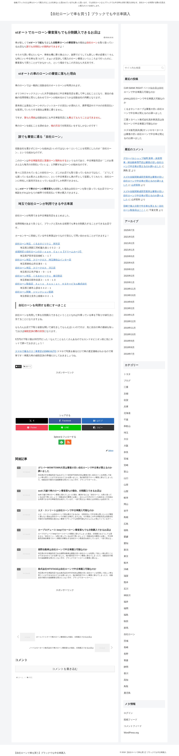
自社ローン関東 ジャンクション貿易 (34, 292)
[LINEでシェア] (65, 427)
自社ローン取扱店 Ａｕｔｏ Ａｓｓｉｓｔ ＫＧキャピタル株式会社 (51, 284)
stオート (27, 366)
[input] (144, 68)
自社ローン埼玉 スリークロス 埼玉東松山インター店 (43, 260)
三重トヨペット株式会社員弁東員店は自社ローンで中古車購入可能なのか (144, 121)
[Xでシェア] (32, 421)
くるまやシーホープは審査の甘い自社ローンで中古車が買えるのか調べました (144, 111)
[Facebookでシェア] (65, 421)
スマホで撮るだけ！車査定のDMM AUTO (35, 351)
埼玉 (18, 366)
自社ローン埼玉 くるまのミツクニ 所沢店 (37, 244)
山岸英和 (135, 185)
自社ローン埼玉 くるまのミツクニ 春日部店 (38, 276)
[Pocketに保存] (32, 427)
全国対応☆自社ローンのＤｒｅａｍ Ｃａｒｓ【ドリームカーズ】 (48, 251)
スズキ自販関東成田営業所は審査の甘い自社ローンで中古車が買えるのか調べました (143, 181)
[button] (98, 427)
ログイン (128, 713)
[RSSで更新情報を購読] (67, 442)
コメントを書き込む (65, 669)
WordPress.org (131, 732)
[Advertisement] (65, 392)
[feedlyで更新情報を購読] (62, 442)
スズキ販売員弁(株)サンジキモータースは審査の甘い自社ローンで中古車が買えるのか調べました (144, 134)
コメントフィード (133, 726)
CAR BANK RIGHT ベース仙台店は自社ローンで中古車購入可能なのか (144, 90)
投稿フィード (130, 719)
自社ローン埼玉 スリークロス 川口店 (35, 268)
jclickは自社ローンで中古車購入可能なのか (144, 100)
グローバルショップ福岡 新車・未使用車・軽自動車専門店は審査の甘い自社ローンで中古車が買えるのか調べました (143, 162)
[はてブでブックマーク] (98, 421)
